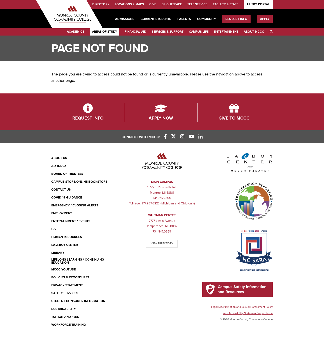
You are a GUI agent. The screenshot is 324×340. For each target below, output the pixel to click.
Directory (100, 4)
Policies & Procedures (70, 277)
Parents (184, 19)
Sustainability (63, 309)
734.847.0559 (162, 231)
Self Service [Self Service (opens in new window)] (197, 4)
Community (206, 19)
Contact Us (61, 189)
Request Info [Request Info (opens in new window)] (236, 19)
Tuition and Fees (65, 317)
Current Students (156, 19)
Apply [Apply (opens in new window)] (264, 19)
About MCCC (254, 32)
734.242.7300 (162, 198)
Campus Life (198, 32)
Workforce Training (68, 325)
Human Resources (66, 237)
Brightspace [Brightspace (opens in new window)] (172, 4)
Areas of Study (104, 32)
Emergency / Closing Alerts (74, 205)
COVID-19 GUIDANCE (66, 197)
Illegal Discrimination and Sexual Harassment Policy (241, 307)
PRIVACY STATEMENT (67, 285)
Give (152, 4)
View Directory (162, 243)
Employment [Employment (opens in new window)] (61, 213)
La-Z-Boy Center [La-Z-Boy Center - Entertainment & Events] (64, 245)
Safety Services (64, 293)
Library (57, 253)
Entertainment (226, 32)
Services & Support (167, 32)
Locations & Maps (129, 4)
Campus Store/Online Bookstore (79, 182)
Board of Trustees (67, 174)
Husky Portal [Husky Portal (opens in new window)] (258, 4)
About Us (59, 158)
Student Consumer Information (78, 301)
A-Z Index (58, 166)
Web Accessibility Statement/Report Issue (248, 313)
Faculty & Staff (225, 4)
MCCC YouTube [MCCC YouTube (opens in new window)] (63, 269)
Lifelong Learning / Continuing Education (77, 261)
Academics (75, 32)
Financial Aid (135, 32)
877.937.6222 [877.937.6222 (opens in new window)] (150, 203)
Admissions (124, 19)
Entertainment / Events (70, 221)
